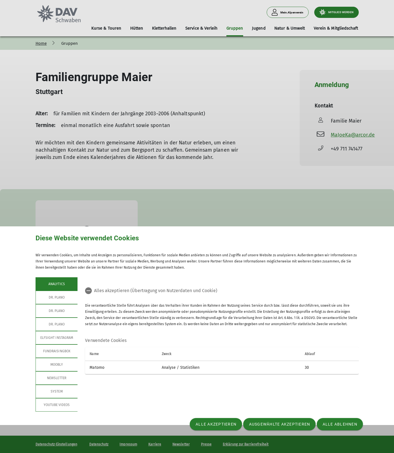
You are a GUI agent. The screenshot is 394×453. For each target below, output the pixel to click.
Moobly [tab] (56, 365)
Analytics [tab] (56, 284)
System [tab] (56, 391)
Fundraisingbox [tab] (56, 351)
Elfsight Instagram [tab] (56, 338)
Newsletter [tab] (56, 378)
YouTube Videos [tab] (56, 405)
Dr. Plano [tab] (56, 297)
